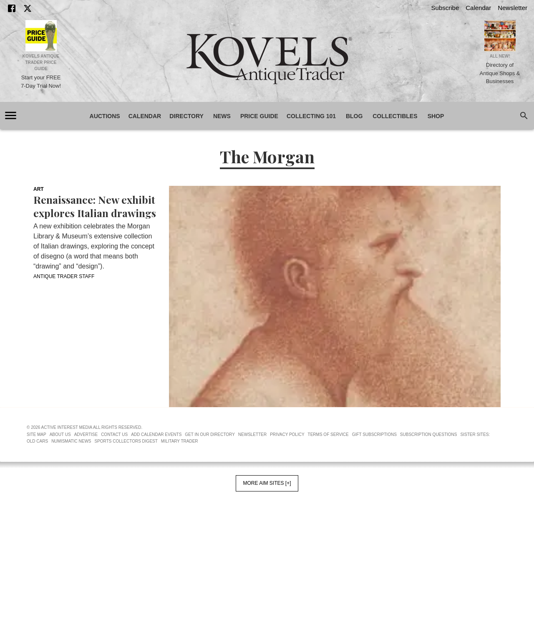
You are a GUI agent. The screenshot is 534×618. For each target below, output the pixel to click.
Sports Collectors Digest (126, 441)
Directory (186, 116)
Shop (436, 116)
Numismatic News (71, 441)
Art (38, 189)
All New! (500, 56)
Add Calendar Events (156, 434)
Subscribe (445, 7)
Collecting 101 (311, 116)
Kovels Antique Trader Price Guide (41, 62)
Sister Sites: (475, 434)
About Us (60, 434)
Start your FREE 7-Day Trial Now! (41, 81)
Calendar (478, 7)
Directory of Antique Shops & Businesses (500, 73)
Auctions (104, 116)
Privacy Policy (287, 434)
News (222, 116)
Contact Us (114, 434)
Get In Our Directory (209, 434)
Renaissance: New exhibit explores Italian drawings (94, 206)
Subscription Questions (428, 434)
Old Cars (37, 441)
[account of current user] (10, 115)
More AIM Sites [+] (267, 483)
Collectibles (395, 116)
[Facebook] (12, 8)
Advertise (86, 434)
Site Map (36, 434)
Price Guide (259, 116)
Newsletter (512, 7)
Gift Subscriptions (374, 434)
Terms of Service (328, 434)
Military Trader (179, 441)
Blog (354, 116)
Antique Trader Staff (63, 276)
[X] (27, 8)
